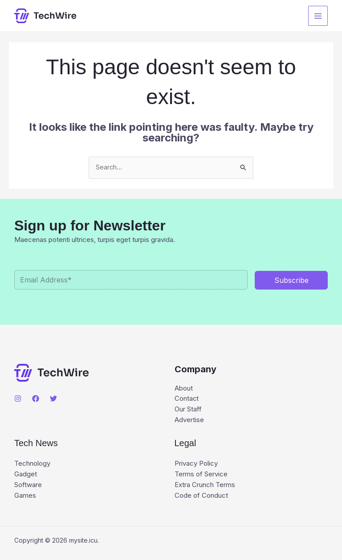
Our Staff (188, 410)
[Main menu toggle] (318, 16)
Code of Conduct (201, 496)
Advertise (189, 420)
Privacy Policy (196, 464)
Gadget (25, 475)
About (184, 388)
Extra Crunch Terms (205, 486)
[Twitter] (53, 398)
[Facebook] (35, 398)
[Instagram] (17, 398)
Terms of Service (201, 475)
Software (28, 486)
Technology (32, 464)
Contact (187, 399)
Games (25, 496)
